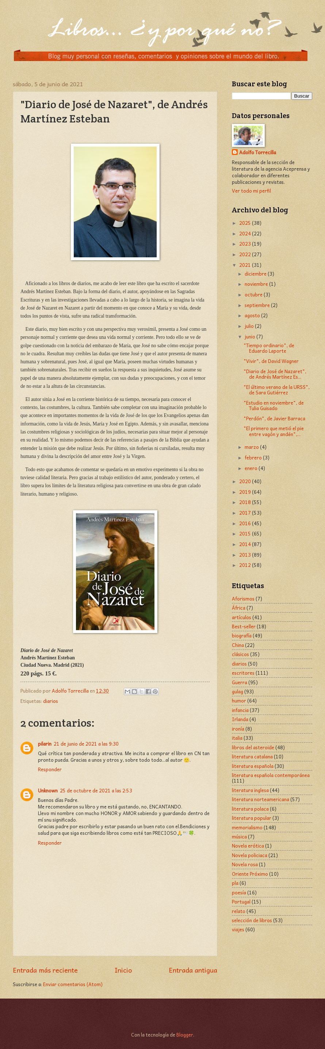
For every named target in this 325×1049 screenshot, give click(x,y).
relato (238, 911)
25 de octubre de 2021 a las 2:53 (96, 790)
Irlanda (240, 719)
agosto (253, 315)
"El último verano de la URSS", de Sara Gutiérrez (277, 389)
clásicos (240, 654)
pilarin (44, 743)
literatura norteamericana (260, 799)
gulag (237, 691)
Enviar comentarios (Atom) (73, 984)
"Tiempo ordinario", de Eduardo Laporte (269, 348)
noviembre (257, 284)
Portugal (241, 901)
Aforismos (243, 598)
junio (250, 336)
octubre (254, 294)
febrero (254, 457)
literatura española (253, 766)
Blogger (184, 1034)
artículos (241, 617)
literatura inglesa (250, 790)
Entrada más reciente (45, 970)
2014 (245, 544)
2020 (245, 481)
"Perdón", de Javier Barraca (274, 418)
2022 (245, 254)
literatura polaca (250, 809)
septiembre (258, 305)
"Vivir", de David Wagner (271, 361)
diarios (50, 701)
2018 (245, 502)
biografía (242, 635)
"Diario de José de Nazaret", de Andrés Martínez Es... (275, 373)
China (238, 645)
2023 (245, 243)
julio (250, 326)
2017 (245, 512)
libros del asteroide (253, 747)
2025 (245, 223)
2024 (245, 233)
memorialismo (247, 827)
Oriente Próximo (250, 874)
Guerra (239, 682)
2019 (245, 492)
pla (235, 883)
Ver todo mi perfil (251, 190)
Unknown (48, 790)
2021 (245, 265)
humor (239, 700)
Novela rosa (245, 864)
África (238, 607)
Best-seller (244, 626)
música (239, 836)
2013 (245, 554)
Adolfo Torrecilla (257, 152)
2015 (245, 533)
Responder (50, 769)
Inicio (123, 970)
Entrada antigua (193, 970)
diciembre (256, 273)
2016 (245, 523)
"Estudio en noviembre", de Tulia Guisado (274, 405)
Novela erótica (248, 845)
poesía (239, 892)
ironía (238, 728)
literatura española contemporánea (271, 775)
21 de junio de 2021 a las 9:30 (86, 743)
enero (252, 468)
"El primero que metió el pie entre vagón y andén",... (274, 431)
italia (237, 738)
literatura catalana (252, 756)
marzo (252, 447)
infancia (240, 710)
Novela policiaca (249, 855)
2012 (245, 565)
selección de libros (252, 920)
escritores (243, 673)
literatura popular (251, 818)
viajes (238, 929)
